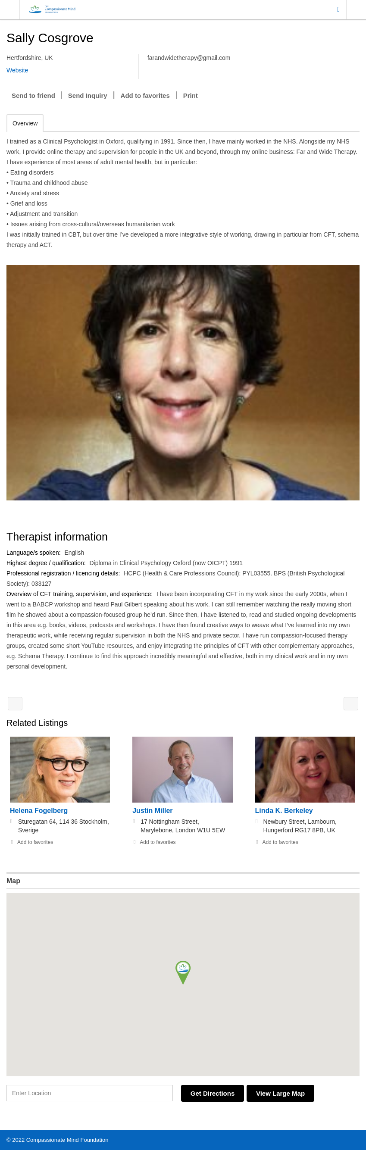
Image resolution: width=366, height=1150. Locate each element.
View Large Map (284, 1093)
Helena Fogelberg (39, 810)
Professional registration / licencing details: (64, 573)
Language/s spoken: (34, 552)
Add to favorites (145, 95)
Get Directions (214, 1093)
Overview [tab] (25, 123)
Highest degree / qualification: (47, 562)
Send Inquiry (87, 95)
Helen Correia (351, 703)
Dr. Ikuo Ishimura (15, 703)
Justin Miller (152, 810)
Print (190, 95)
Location (338, 9)
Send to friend (33, 95)
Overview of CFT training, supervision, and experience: (80, 594)
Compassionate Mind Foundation (67, 1139)
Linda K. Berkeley (284, 810)
